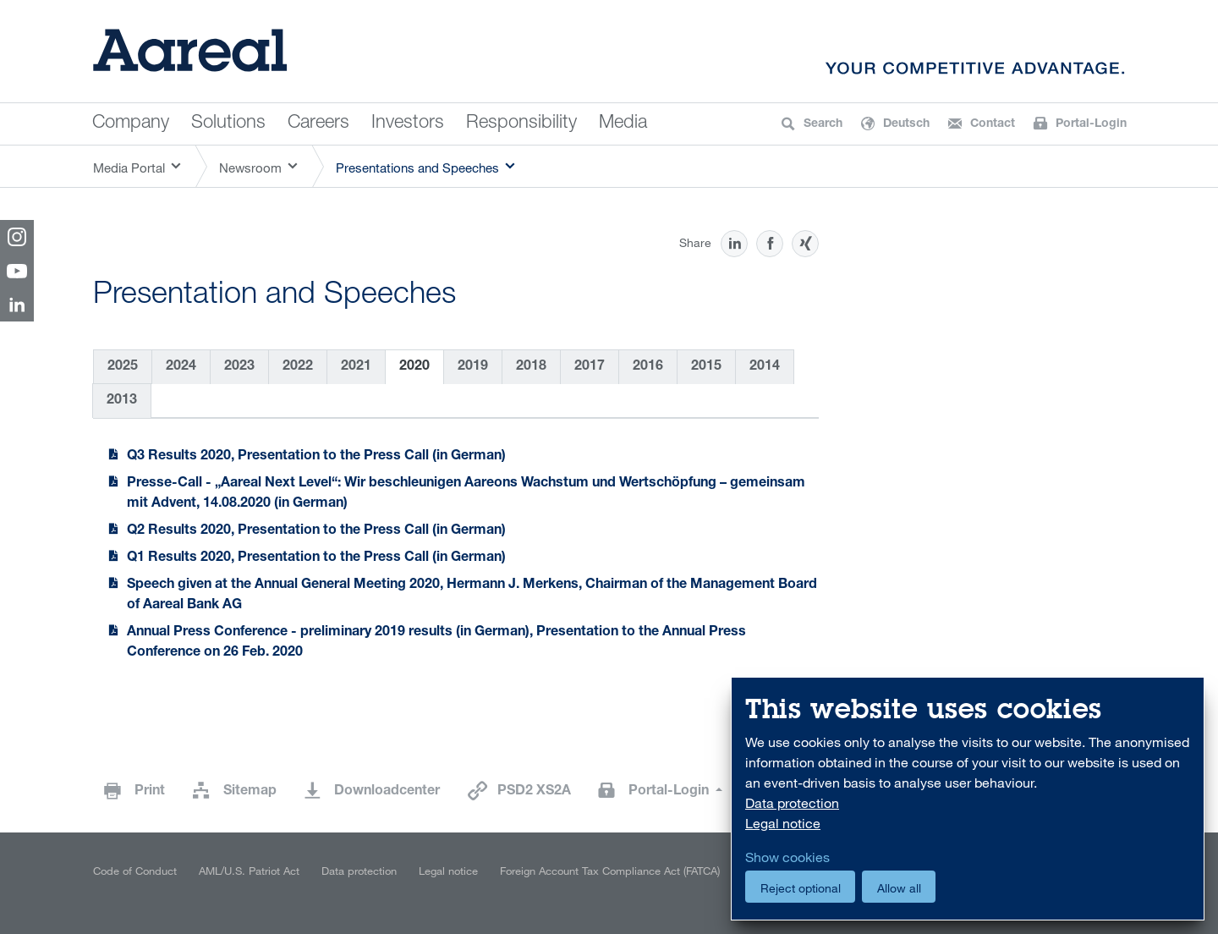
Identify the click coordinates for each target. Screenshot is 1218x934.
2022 (298, 367)
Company (130, 123)
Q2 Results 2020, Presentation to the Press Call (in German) (316, 531)
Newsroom (250, 167)
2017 (589, 367)
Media (623, 123)
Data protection (359, 870)
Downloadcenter (387, 792)
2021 (356, 367)
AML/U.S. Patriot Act (249, 870)
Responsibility (521, 123)
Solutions (228, 123)
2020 (414, 367)
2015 (706, 367)
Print (149, 792)
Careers (318, 123)
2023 (239, 367)
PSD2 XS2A (534, 792)
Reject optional (800, 888)
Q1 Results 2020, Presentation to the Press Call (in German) (316, 558)
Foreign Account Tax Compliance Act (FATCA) (610, 870)
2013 (122, 401)
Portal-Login (670, 792)
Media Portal (129, 167)
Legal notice (448, 870)
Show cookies (787, 857)
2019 (473, 367)
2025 (122, 367)
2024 (181, 367)
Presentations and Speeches (417, 167)
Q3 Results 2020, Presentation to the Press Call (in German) (316, 457)
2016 (648, 367)
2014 (764, 367)
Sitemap (250, 792)
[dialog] (967, 799)
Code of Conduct (135, 870)
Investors (407, 123)
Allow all (899, 888)
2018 (531, 367)
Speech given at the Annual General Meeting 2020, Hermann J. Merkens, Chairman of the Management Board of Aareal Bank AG (472, 596)
